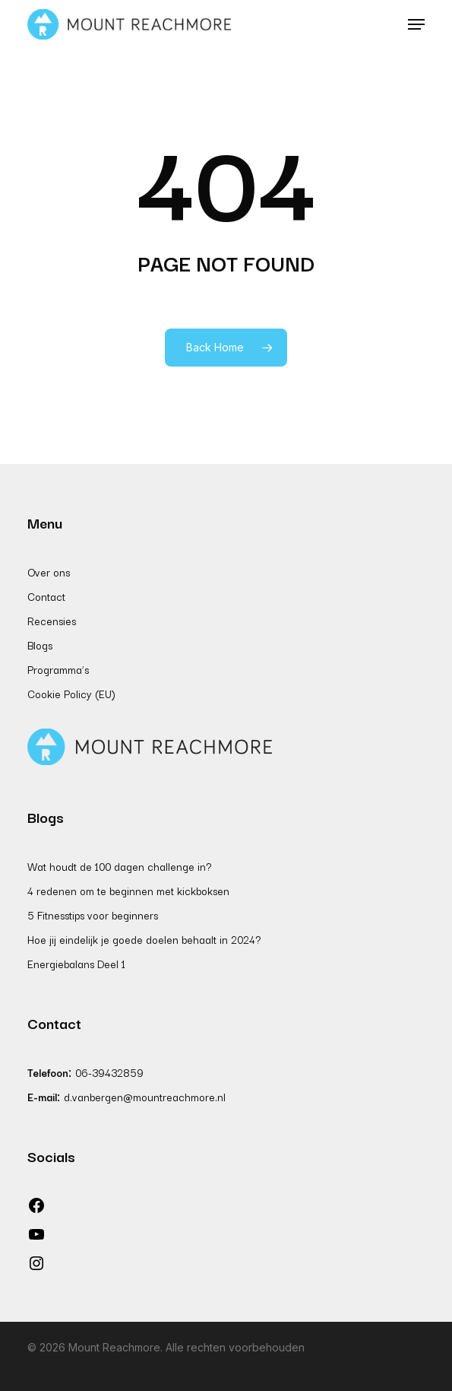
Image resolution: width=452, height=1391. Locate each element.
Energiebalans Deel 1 (76, 963)
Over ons (48, 572)
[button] (416, 24)
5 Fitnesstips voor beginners (92, 915)
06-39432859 (109, 1072)
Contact (46, 596)
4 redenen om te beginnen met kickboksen (128, 890)
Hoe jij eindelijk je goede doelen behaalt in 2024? (144, 939)
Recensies (51, 620)
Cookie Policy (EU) (71, 693)
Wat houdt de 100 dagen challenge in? (119, 866)
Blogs (39, 645)
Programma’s (58, 669)
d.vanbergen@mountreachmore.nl (145, 1096)
